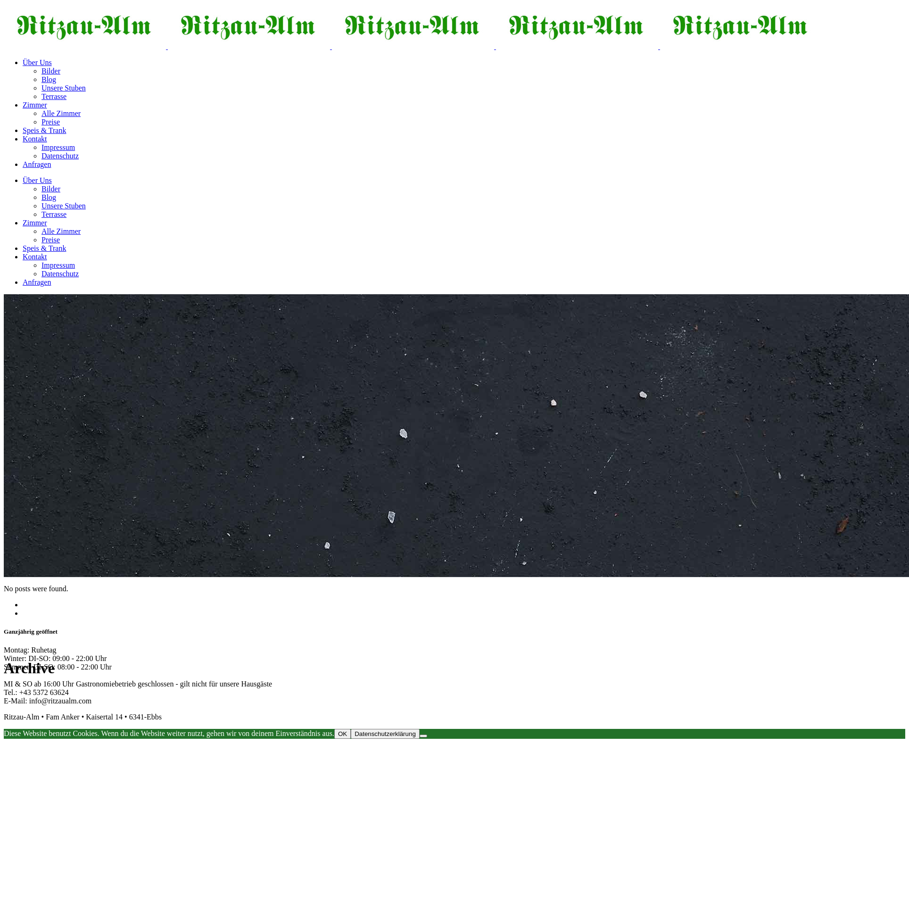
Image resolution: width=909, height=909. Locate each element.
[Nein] (423, 736)
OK (342, 733)
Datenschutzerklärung (385, 733)
